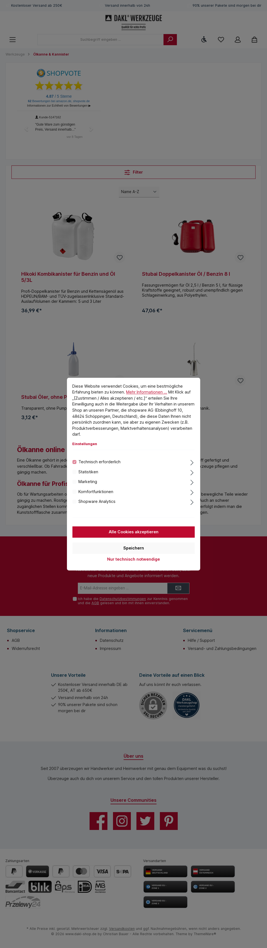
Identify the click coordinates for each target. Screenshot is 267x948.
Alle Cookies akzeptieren (133, 532)
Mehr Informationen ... (146, 392)
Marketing (87, 481)
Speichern (133, 548)
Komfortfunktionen (95, 491)
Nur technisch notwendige (133, 559)
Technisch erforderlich (99, 462)
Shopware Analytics (97, 501)
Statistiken (88, 472)
